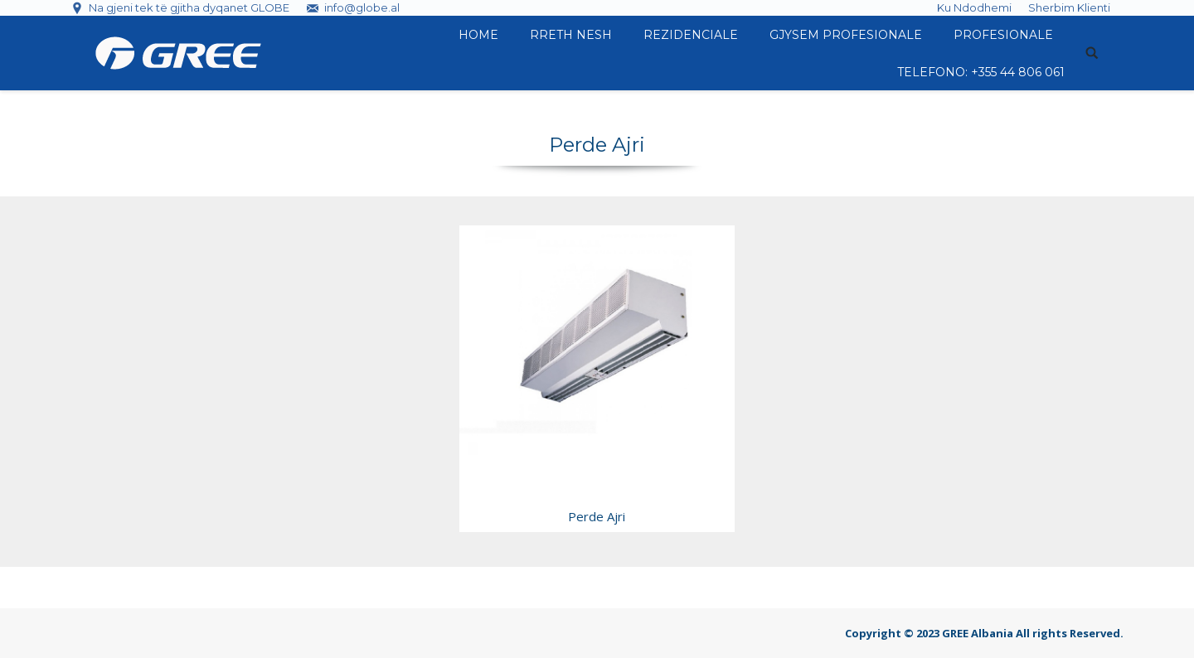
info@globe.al (362, 7)
